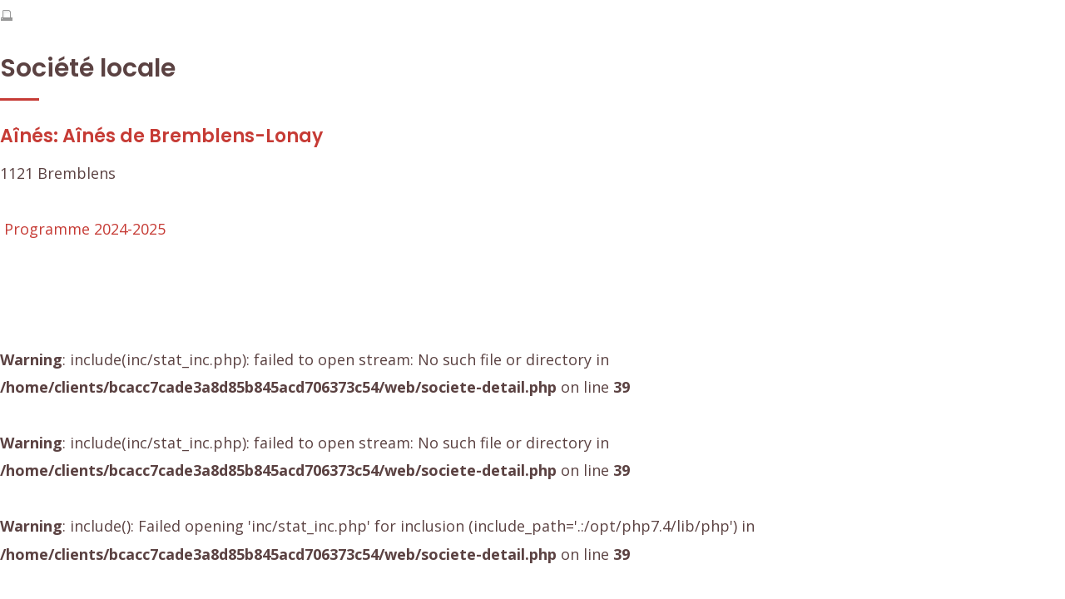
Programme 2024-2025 (85, 229)
